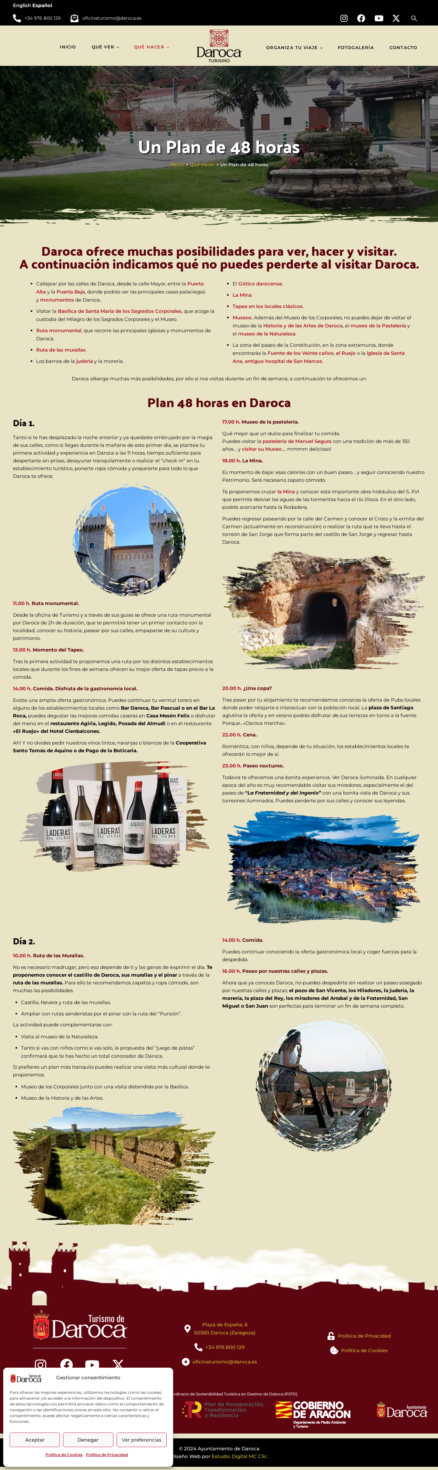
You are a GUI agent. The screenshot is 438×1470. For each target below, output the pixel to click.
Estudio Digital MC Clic (239, 1456)
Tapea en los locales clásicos (268, 306)
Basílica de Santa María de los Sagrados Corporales (120, 311)
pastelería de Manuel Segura (297, 441)
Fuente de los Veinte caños (300, 353)
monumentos (57, 300)
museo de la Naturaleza (267, 334)
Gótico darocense (260, 284)
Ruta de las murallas (61, 350)
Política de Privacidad (107, 1454)
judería (84, 361)
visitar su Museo (262, 449)
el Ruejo (346, 353)
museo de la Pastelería (378, 326)
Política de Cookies (64, 1454)
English (22, 5)
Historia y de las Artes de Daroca (303, 326)
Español (42, 5)
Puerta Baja (71, 292)
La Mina (242, 295)
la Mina (286, 491)
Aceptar (35, 1440)
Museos (242, 317)
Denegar (88, 1440)
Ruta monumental (58, 330)
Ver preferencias (142, 1440)
